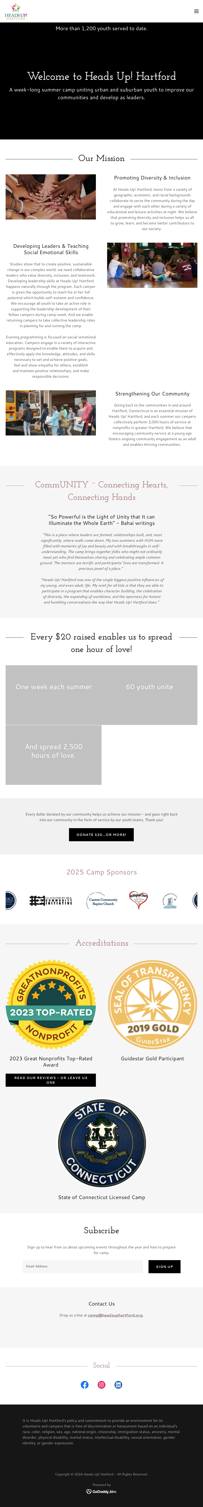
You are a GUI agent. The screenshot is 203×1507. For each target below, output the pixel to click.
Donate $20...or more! (101, 834)
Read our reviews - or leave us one (50, 1080)
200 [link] (91, 28)
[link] (16, 11)
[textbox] (82, 1266)
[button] (196, 11)
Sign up (164, 1266)
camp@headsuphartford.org (115, 1315)
